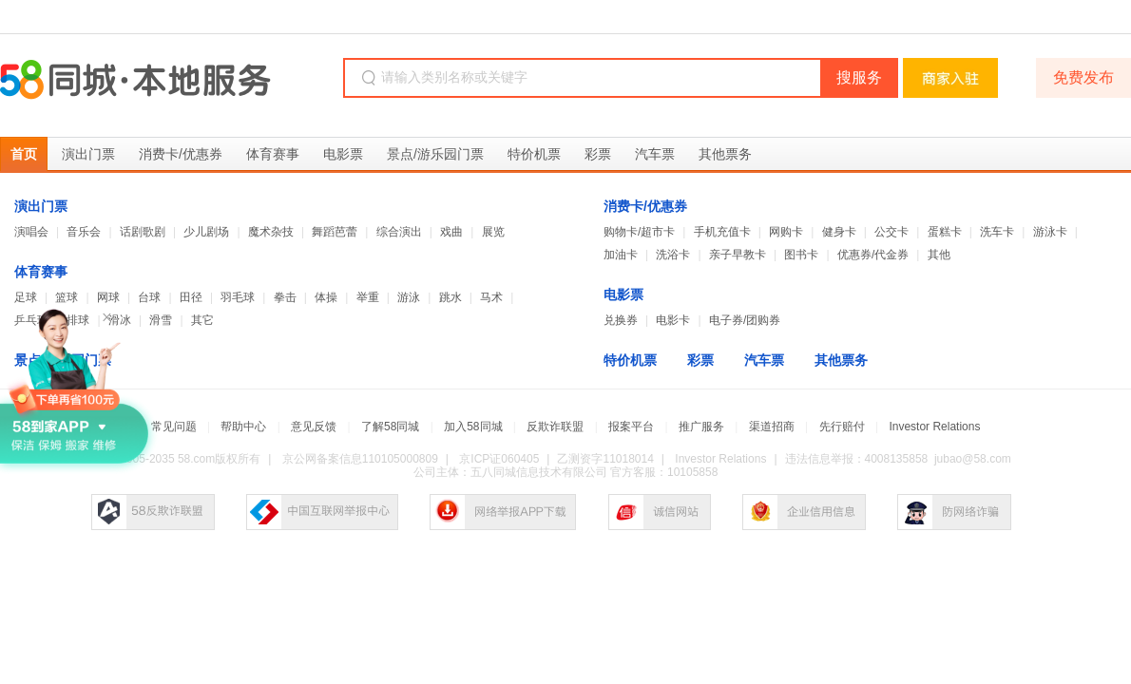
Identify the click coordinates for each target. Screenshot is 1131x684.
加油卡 (621, 254)
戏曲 (451, 231)
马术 (491, 297)
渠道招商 (772, 426)
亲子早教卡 (737, 254)
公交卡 (891, 231)
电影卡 (673, 320)
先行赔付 (842, 426)
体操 (326, 297)
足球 (25, 297)
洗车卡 (997, 231)
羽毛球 (237, 297)
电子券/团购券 (744, 320)
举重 (367, 297)
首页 (23, 154)
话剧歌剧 (142, 231)
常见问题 (174, 426)
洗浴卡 (673, 254)
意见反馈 (313, 426)
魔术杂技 (271, 231)
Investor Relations (934, 426)
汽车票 (655, 154)
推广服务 (701, 426)
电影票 (343, 154)
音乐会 (84, 231)
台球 (149, 297)
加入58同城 (473, 426)
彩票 (598, 154)
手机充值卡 (722, 231)
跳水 (450, 297)
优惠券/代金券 (873, 254)
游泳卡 (1050, 231)
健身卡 (839, 231)
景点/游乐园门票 (435, 154)
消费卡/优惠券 (180, 154)
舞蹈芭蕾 (334, 231)
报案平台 (631, 426)
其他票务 (725, 154)
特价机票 (534, 154)
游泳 (408, 297)
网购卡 (786, 231)
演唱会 (31, 231)
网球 (108, 297)
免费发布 (1083, 77)
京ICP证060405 (499, 459)
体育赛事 (272, 154)
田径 (191, 297)
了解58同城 (390, 426)
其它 (202, 320)
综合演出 (399, 231)
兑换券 (621, 320)
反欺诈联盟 (555, 426)
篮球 (66, 297)
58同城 (135, 80)
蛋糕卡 (945, 231)
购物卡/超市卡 (639, 231)
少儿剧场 (206, 231)
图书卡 (801, 254)
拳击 (285, 297)
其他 (939, 254)
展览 (493, 231)
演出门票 (88, 154)
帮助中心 (243, 426)
